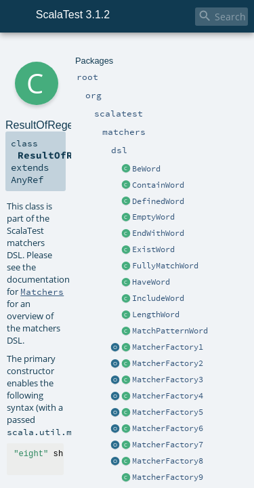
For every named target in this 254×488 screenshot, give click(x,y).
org (55, 52)
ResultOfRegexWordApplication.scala (176, 281)
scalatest (81, 52)
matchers (118, 52)
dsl (143, 52)
